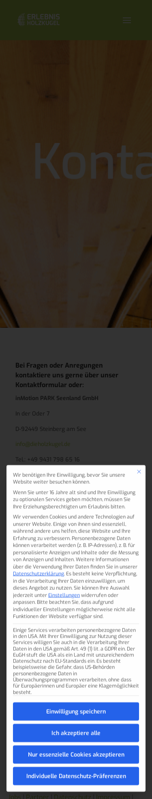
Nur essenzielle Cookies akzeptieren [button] (76, 742)
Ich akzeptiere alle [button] (76, 721)
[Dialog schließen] (139, 459)
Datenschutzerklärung (38, 561)
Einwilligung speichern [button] (76, 699)
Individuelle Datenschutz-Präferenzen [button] (76, 764)
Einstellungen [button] (64, 583)
